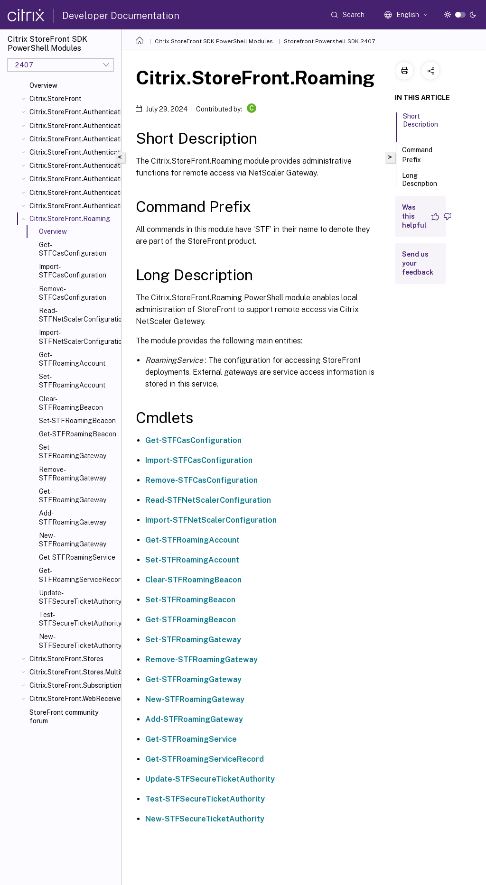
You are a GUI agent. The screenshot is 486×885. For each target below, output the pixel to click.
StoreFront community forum (63, 717)
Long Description (419, 184)
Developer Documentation (120, 15)
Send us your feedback (417, 263)
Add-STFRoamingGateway (72, 517)
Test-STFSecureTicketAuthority (78, 619)
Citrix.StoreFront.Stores (66, 659)
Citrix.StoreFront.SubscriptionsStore (73, 685)
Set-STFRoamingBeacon (77, 420)
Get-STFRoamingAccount (72, 359)
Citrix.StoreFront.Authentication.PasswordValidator (73, 179)
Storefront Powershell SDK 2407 (329, 41)
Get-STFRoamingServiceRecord (78, 575)
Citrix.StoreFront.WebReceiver (73, 698)
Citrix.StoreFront (55, 98)
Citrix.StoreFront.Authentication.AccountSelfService (73, 125)
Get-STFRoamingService (77, 557)
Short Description (420, 124)
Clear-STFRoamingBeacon (71, 403)
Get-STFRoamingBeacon (77, 434)
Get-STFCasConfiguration (72, 249)
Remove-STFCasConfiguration (72, 293)
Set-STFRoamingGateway (72, 451)
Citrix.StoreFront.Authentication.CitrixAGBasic (73, 139)
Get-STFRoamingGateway (72, 496)
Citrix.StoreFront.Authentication (73, 112)
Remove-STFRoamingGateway (72, 474)
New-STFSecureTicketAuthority (78, 641)
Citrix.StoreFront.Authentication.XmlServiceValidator (73, 206)
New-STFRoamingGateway (72, 540)
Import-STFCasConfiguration (72, 271)
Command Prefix (417, 155)
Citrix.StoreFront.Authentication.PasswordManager (73, 165)
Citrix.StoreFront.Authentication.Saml (73, 192)
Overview (43, 85)
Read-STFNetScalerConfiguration (78, 315)
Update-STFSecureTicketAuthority (78, 597)
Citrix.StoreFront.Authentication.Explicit (73, 152)
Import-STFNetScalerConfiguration (78, 337)
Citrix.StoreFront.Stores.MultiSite (73, 672)
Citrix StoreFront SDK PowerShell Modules (214, 41)
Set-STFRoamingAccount (72, 381)
